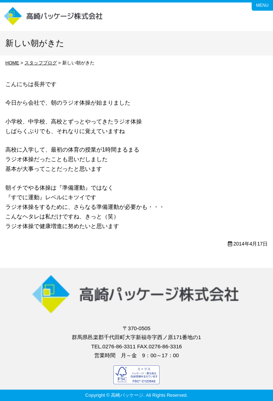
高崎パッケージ (54, 16)
